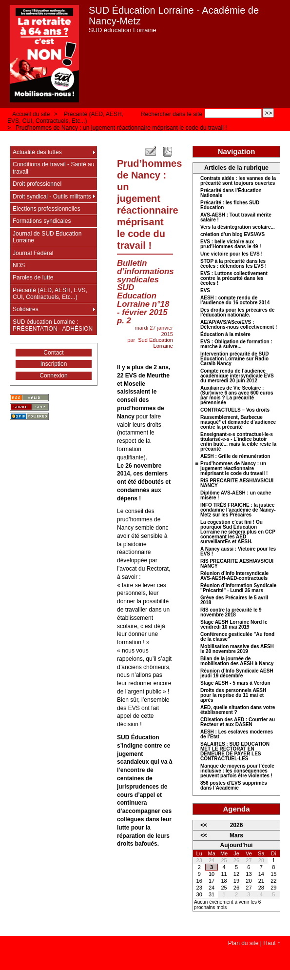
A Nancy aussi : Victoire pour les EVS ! (238, 551)
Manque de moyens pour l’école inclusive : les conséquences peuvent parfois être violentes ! (237, 771)
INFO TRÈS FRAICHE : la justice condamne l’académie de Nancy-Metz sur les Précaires (238, 510)
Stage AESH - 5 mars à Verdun (235, 683)
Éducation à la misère (225, 334)
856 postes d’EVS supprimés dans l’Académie (233, 786)
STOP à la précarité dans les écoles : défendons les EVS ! (233, 264)
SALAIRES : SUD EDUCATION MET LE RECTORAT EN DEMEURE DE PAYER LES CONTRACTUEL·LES (235, 751)
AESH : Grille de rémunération (235, 456)
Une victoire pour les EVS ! (231, 254)
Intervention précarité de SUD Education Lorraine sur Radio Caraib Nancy (234, 359)
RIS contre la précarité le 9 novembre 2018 (231, 612)
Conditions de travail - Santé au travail (53, 168)
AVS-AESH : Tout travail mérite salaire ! (235, 217)
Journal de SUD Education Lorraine (47, 237)
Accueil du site (31, 114)
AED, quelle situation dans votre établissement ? (237, 710)
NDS (19, 265)
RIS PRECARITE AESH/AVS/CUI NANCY (236, 483)
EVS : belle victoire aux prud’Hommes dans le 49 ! (230, 244)
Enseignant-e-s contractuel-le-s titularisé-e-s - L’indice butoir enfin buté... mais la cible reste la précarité (238, 442)
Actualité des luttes (37, 152)
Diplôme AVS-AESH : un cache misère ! (235, 495)
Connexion (53, 375)
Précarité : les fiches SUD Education (229, 205)
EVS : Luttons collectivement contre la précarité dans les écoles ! (234, 278)
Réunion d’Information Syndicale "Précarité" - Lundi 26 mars (238, 588)
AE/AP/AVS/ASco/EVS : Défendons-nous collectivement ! (238, 325)
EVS (205, 290)
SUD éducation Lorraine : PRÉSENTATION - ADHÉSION (53, 325)
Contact (53, 352)
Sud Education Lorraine (155, 343)
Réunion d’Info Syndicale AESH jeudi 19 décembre (236, 673)
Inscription (53, 363)
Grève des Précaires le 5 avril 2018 (234, 600)
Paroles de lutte (33, 277)
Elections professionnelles (46, 208)
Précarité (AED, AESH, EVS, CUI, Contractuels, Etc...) (65, 117)
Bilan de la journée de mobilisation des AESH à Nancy (236, 661)
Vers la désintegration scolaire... (237, 227)
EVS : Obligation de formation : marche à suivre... (236, 344)
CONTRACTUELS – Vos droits (235, 410)
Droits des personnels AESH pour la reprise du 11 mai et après (233, 695)
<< (203, 825)
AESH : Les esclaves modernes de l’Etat (236, 734)
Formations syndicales (42, 221)
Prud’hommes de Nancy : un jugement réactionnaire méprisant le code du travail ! (121, 127)
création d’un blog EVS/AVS (232, 234)
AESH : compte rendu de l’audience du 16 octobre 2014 (235, 300)
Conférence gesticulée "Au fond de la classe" (237, 637)
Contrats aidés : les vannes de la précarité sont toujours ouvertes (238, 181)
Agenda (236, 809)
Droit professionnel (37, 183)
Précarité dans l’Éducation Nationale (231, 193)
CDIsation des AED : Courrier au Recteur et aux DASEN (237, 722)
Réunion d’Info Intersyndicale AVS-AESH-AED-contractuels (234, 576)
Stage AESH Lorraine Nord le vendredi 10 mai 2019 (233, 625)
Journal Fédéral (33, 253)
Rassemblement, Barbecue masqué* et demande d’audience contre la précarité (238, 422)
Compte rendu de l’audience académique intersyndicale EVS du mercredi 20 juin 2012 (237, 376)
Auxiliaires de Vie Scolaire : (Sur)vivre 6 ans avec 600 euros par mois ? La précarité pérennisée (236, 395)
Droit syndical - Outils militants (52, 196)
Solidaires (26, 309)
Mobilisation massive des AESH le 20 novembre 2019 (237, 649)
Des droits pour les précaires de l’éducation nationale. (237, 312)
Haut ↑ (271, 943)
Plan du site (243, 943)
